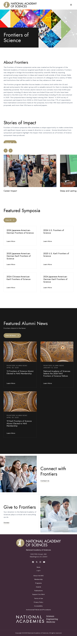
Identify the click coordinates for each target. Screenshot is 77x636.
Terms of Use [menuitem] (38, 598)
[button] (6, 151)
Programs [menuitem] (38, 583)
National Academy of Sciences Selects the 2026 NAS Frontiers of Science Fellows (56, 373)
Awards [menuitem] (38, 587)
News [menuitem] (38, 567)
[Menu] (71, 4)
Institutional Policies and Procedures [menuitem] (38, 610)
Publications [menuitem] (38, 591)
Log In (38, 570)
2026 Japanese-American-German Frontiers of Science (20, 231)
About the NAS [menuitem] (38, 576)
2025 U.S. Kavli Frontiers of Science (56, 255)
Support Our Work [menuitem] (38, 594)
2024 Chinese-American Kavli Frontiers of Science (18, 278)
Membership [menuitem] (38, 579)
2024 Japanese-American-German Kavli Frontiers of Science (55, 279)
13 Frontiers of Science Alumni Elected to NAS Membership (20, 372)
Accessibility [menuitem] (38, 606)
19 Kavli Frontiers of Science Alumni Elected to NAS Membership (19, 423)
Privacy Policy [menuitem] (38, 602)
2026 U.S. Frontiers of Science (53, 231)
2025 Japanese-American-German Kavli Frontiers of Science (19, 256)
